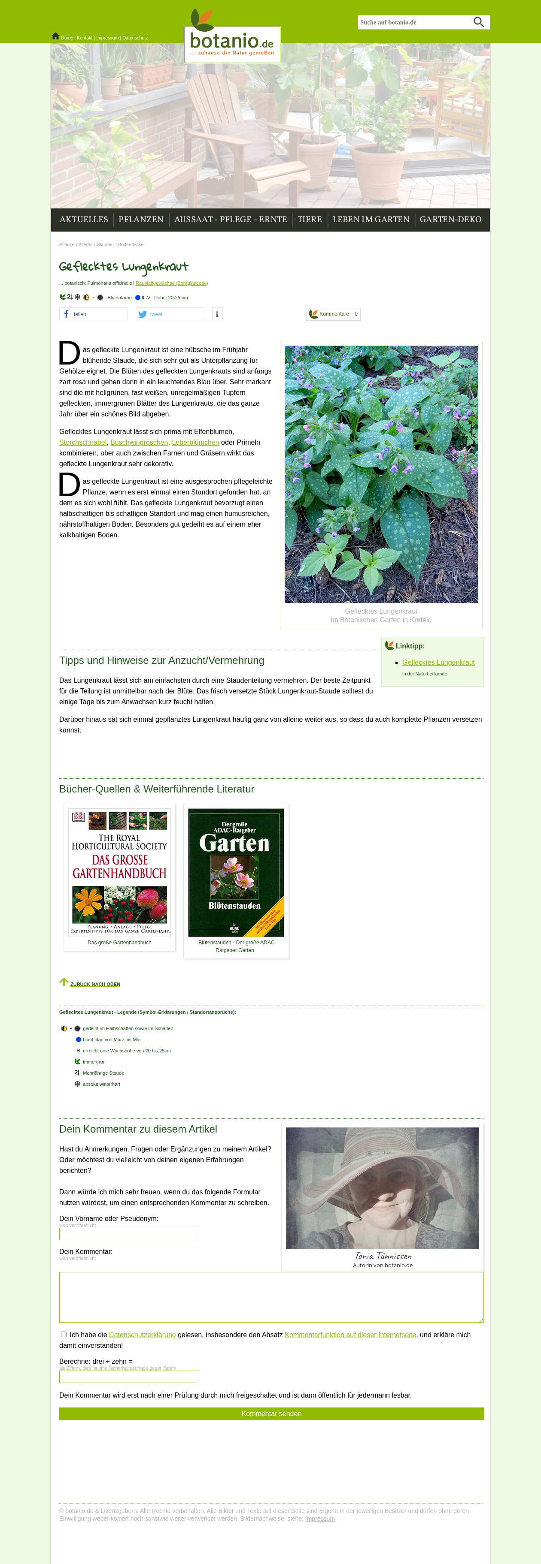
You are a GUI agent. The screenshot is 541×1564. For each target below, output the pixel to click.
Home (67, 37)
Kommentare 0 (333, 314)
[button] (94, 314)
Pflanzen (141, 220)
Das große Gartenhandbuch (120, 943)
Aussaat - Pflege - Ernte (230, 220)
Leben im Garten (371, 220)
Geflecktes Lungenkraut (438, 662)
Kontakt (84, 37)
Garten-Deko (451, 220)
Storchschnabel (82, 442)
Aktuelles (84, 220)
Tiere (310, 220)
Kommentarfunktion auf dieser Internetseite (350, 1334)
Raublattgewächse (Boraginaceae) (172, 283)
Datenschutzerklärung (142, 1334)
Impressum (107, 37)
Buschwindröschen (139, 442)
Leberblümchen (195, 442)
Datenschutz (135, 37)
